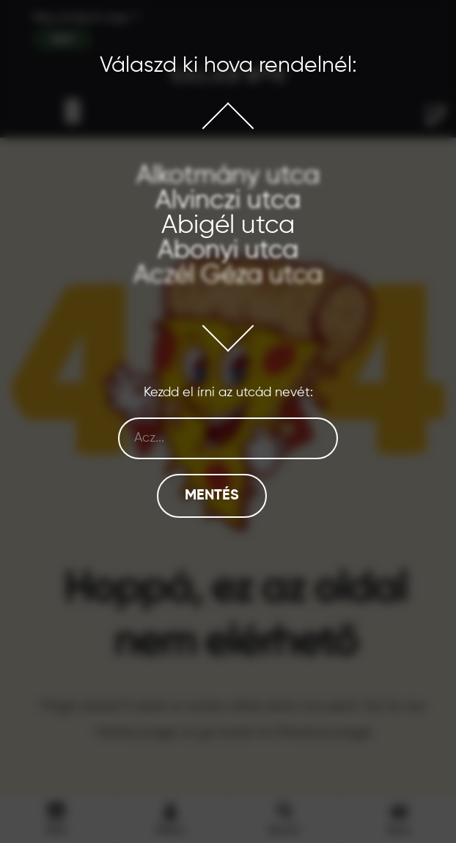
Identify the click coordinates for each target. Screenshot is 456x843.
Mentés (212, 496)
